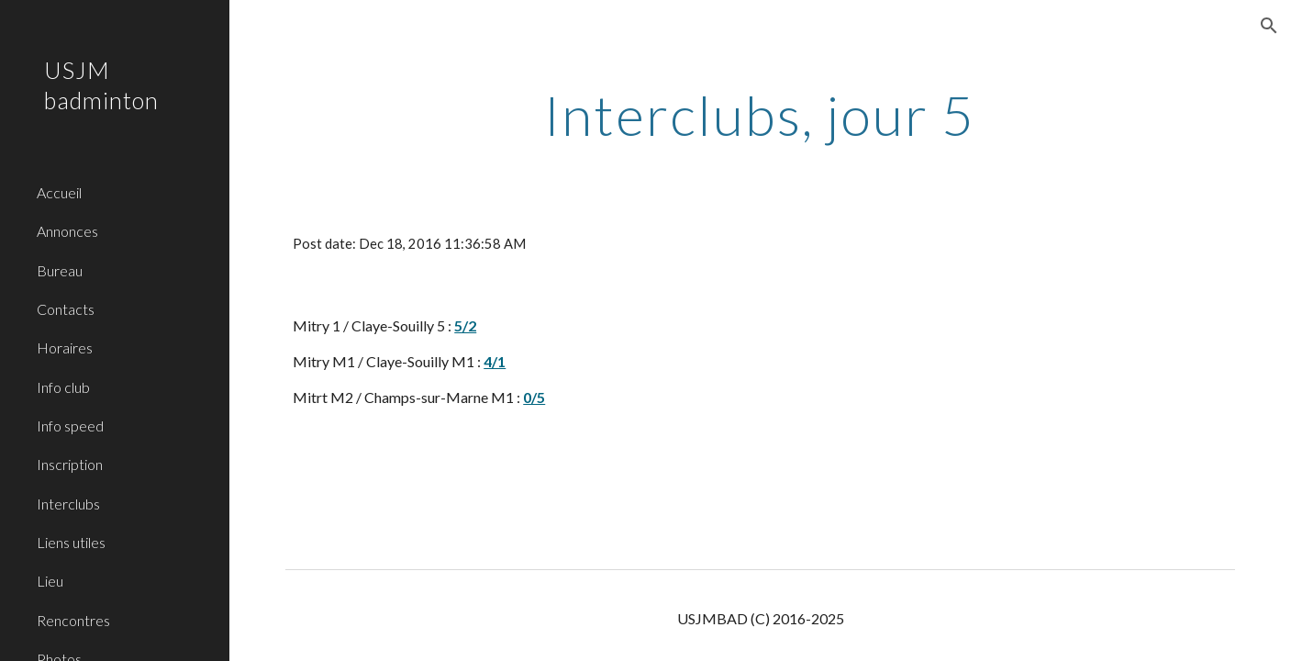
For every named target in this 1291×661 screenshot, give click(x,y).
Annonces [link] (67, 231)
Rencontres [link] (73, 620)
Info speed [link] (70, 425)
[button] (1269, 26)
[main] (760, 114)
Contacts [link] (66, 309)
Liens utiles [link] (71, 542)
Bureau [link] (60, 270)
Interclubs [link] (68, 503)
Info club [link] (63, 387)
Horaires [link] (65, 347)
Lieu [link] (50, 580)
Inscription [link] (70, 464)
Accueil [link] (59, 192)
